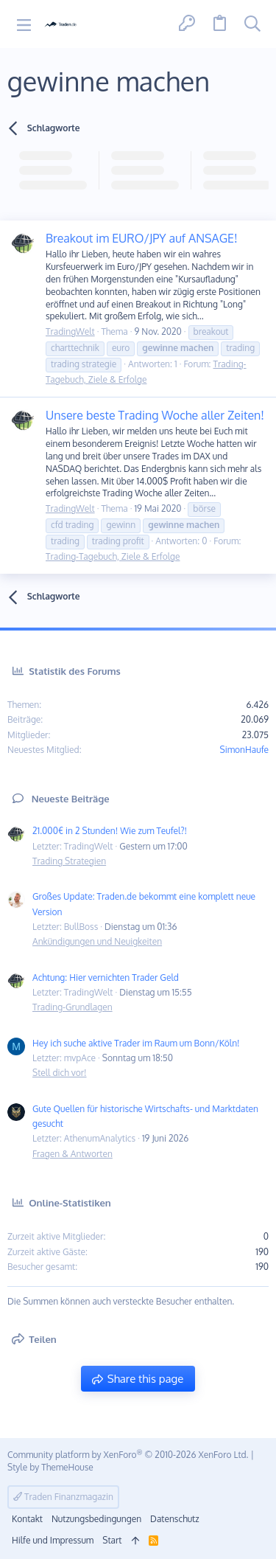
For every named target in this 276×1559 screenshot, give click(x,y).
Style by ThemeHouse (50, 1467)
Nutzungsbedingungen (96, 1518)
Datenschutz (174, 1518)
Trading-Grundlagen (72, 1007)
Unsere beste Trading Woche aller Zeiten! (155, 415)
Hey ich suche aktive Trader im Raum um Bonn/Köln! (136, 1043)
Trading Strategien (69, 861)
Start (111, 1540)
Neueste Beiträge (71, 799)
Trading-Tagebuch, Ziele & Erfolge (113, 556)
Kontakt (27, 1518)
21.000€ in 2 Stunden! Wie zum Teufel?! (109, 830)
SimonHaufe (244, 749)
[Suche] (252, 24)
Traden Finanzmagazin (63, 1496)
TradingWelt (70, 331)
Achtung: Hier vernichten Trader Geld (105, 977)
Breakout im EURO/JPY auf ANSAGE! (142, 238)
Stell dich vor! (59, 1072)
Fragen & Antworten (72, 1153)
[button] (23, 24)
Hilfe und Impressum (52, 1540)
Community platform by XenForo (127, 1454)
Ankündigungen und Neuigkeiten (97, 941)
